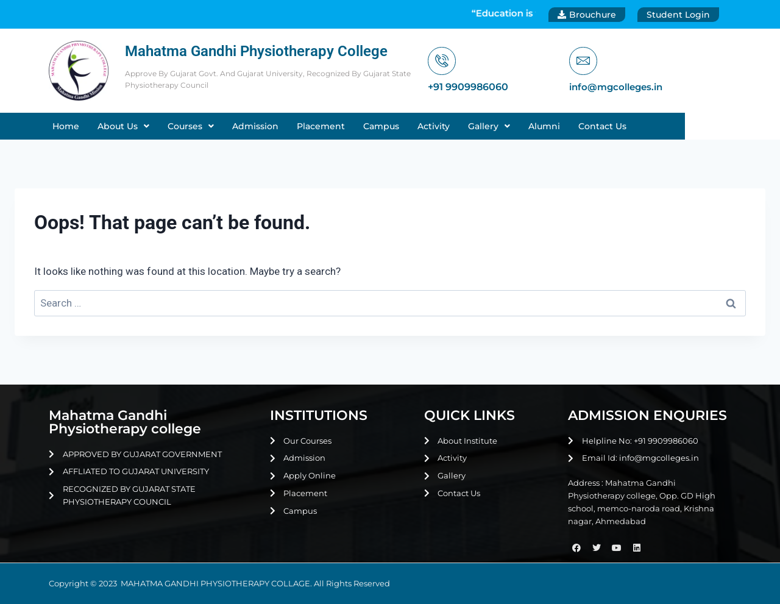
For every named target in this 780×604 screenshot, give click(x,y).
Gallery (540, 126)
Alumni (595, 126)
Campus (432, 126)
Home (116, 126)
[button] (174, 126)
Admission (306, 126)
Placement (371, 126)
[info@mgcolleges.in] (583, 61)
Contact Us (653, 126)
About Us (174, 126)
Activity (484, 126)
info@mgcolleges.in (619, 87)
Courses (241, 126)
